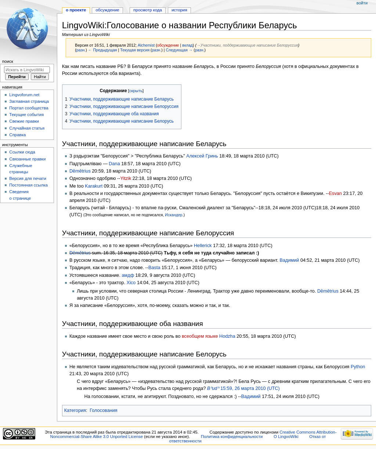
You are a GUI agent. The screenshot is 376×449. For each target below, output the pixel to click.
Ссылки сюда (22, 152)
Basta (154, 267)
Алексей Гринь (202, 156)
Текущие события (26, 114)
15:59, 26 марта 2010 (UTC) (243, 388)
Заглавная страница (29, 101)
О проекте (76, 10)
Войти (362, 3)
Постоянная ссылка (28, 185)
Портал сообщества (28, 108)
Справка (17, 135)
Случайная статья (26, 128)
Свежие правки (24, 121)
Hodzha (227, 336)
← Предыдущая (102, 50)
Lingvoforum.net (24, 95)
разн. (81, 50)
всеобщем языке (200, 336)
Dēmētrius (80, 171)
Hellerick (203, 245)
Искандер (173, 215)
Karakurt (93, 186)
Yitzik (125, 178)
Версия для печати (27, 178)
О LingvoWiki (286, 436)
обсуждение (168, 45)
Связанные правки (27, 159)
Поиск (7, 61)
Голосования (104, 410)
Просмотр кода (147, 10)
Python (358, 366)
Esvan (335, 193)
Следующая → (179, 50)
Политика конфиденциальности (232, 436)
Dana (114, 163)
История (179, 10)
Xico (131, 282)
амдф (128, 275)
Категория (75, 410)
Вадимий (289, 260)
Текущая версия (134, 50)
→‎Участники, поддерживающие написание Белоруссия (247, 45)
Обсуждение (107, 10)
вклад (187, 45)
